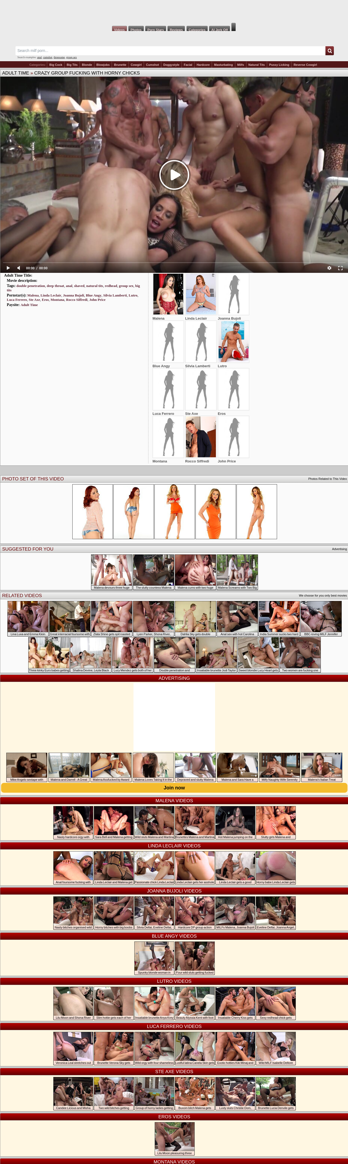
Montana (57, 300)
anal (39, 57)
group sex (71, 57)
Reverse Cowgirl (305, 64)
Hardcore (203, 64)
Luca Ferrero (17, 300)
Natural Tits (256, 64)
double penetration (30, 286)
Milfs (240, 64)
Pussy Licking (279, 64)
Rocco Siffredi (77, 300)
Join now (174, 788)
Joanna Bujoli (73, 295)
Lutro (133, 295)
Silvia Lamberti (115, 295)
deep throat (55, 286)
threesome (59, 57)
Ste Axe (34, 300)
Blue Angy (93, 295)
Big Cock (55, 64)
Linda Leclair (51, 295)
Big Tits (72, 64)
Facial (188, 64)
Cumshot (152, 64)
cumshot (47, 57)
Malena (33, 295)
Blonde (87, 64)
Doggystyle (171, 64)
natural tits (94, 286)
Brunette (120, 64)
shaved (79, 286)
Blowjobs (103, 64)
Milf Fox (174, 11)
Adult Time (15, 73)
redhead (111, 286)
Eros (45, 300)
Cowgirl (136, 64)
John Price (97, 300)
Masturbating (223, 64)
